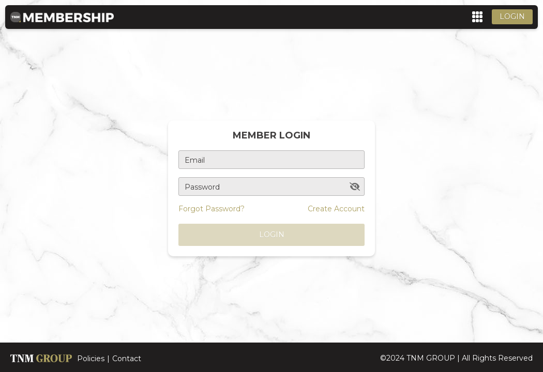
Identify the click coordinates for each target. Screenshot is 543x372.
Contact (126, 358)
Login (512, 16)
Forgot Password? (211, 208)
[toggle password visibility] (354, 186)
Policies (90, 358)
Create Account (336, 208)
